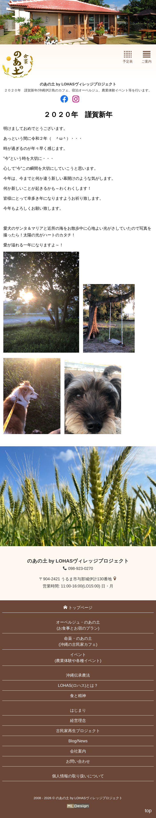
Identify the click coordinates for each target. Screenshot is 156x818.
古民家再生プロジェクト (78, 731)
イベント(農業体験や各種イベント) (78, 657)
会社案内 (78, 751)
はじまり (78, 710)
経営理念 (78, 720)
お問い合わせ (78, 761)
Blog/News (78, 741)
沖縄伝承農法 (78, 675)
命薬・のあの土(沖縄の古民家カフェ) (78, 641)
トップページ (77, 607)
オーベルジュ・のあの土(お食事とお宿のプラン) (78, 625)
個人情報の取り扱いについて (78, 776)
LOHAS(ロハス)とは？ (78, 685)
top (148, 810)
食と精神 (78, 696)
